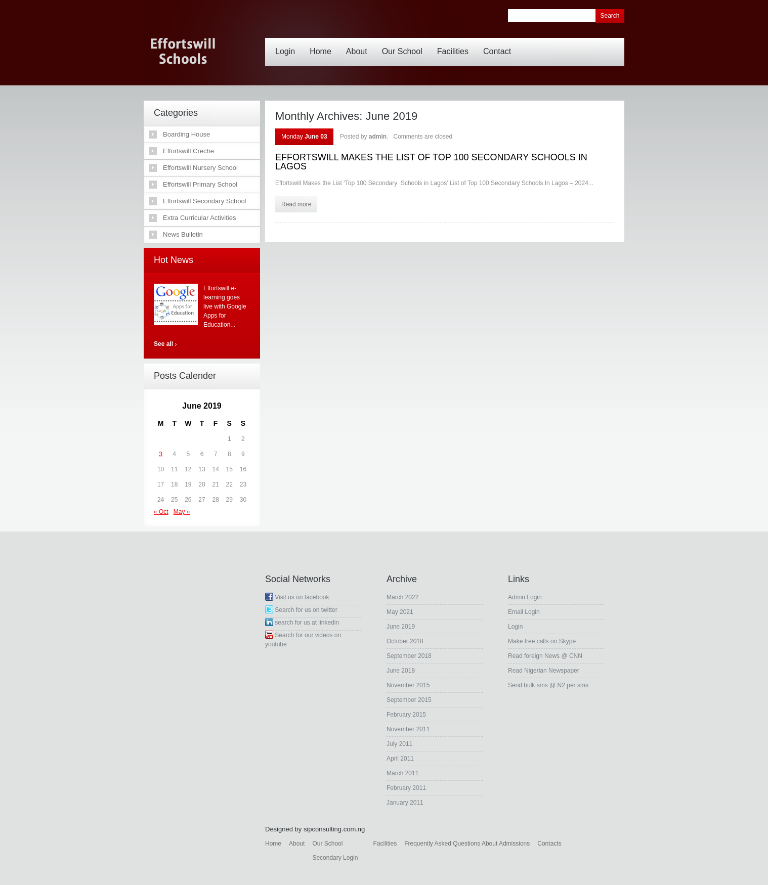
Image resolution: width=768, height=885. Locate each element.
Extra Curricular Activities (199, 218)
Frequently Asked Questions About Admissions (467, 843)
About (359, 44)
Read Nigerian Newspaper (543, 670)
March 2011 (402, 773)
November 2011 (408, 729)
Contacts (549, 843)
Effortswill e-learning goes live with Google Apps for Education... (224, 306)
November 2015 (408, 685)
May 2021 (400, 611)
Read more (296, 204)
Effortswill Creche (188, 151)
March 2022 (402, 597)
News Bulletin (183, 234)
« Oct (161, 511)
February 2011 (406, 787)
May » (182, 511)
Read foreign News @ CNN (545, 655)
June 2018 (401, 670)
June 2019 (401, 626)
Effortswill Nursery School (200, 167)
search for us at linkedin (302, 622)
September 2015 (409, 699)
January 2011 (405, 802)
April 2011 (400, 758)
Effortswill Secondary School (204, 201)
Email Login (524, 611)
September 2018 (409, 655)
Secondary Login (335, 857)
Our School (405, 44)
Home (323, 44)
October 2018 (405, 641)
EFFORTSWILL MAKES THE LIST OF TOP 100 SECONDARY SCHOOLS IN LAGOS (431, 161)
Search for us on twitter (301, 609)
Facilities (455, 44)
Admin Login (525, 597)
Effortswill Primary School (200, 184)
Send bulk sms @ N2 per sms (548, 685)
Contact (499, 44)
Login (287, 44)
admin (378, 136)
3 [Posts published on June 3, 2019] (160, 454)
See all (163, 343)
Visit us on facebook (297, 597)
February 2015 (406, 714)
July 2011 (399, 743)
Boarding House (186, 134)
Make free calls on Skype (542, 641)
